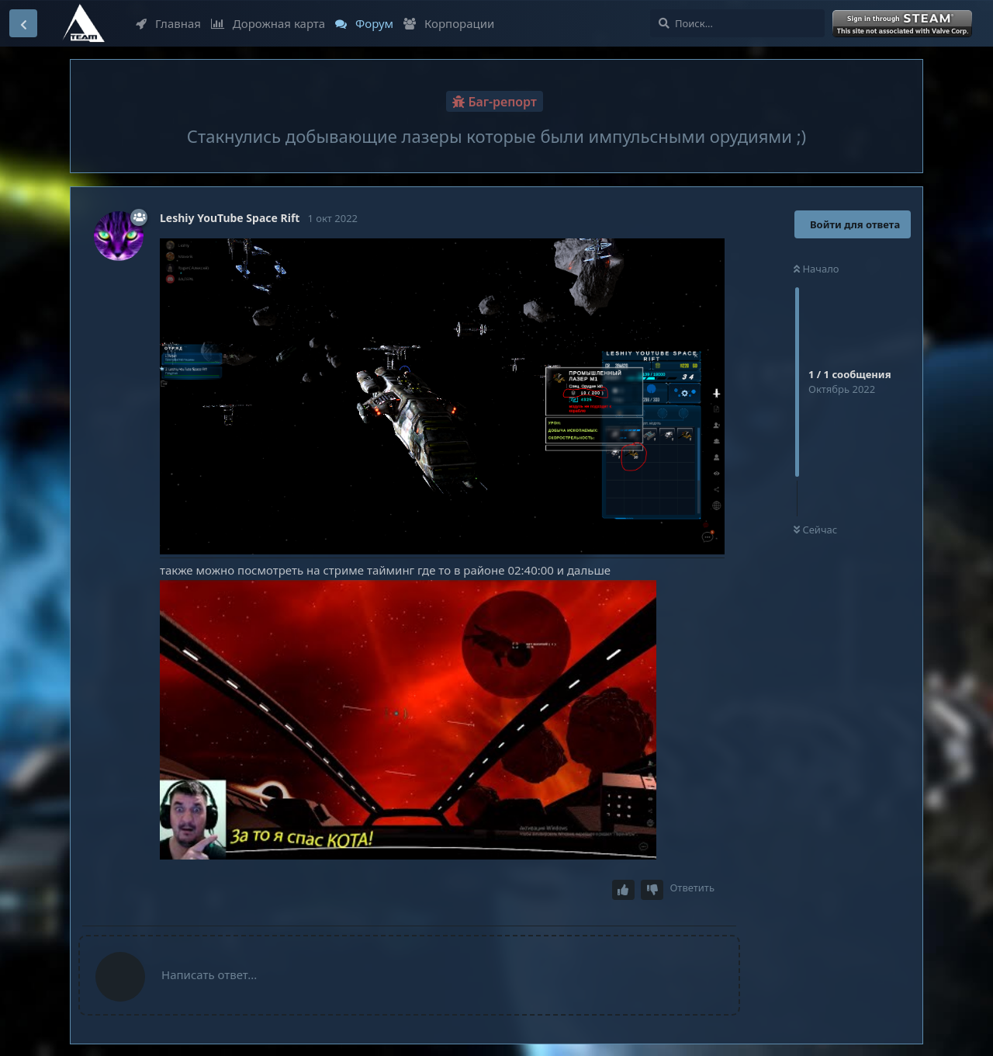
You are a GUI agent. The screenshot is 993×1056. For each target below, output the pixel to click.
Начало (816, 269)
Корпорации (448, 23)
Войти (904, 24)
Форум (364, 23)
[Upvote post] (623, 890)
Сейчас (815, 530)
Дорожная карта (268, 23)
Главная (168, 23)
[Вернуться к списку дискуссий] (23, 23)
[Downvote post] (652, 890)
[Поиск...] (737, 23)
